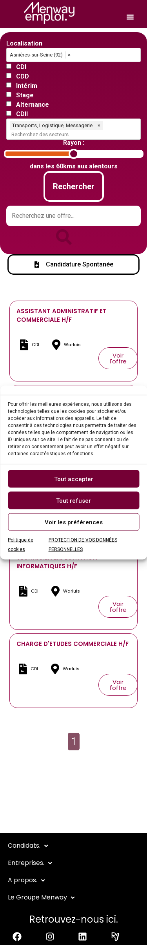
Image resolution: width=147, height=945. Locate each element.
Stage (25, 95)
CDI (21, 67)
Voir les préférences (74, 521)
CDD (22, 76)
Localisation (24, 43)
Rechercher (73, 186)
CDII (22, 114)
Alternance (32, 105)
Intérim (26, 86)
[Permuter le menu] (130, 17)
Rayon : (73, 143)
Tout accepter (73, 478)
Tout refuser (73, 500)
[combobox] (75, 134)
